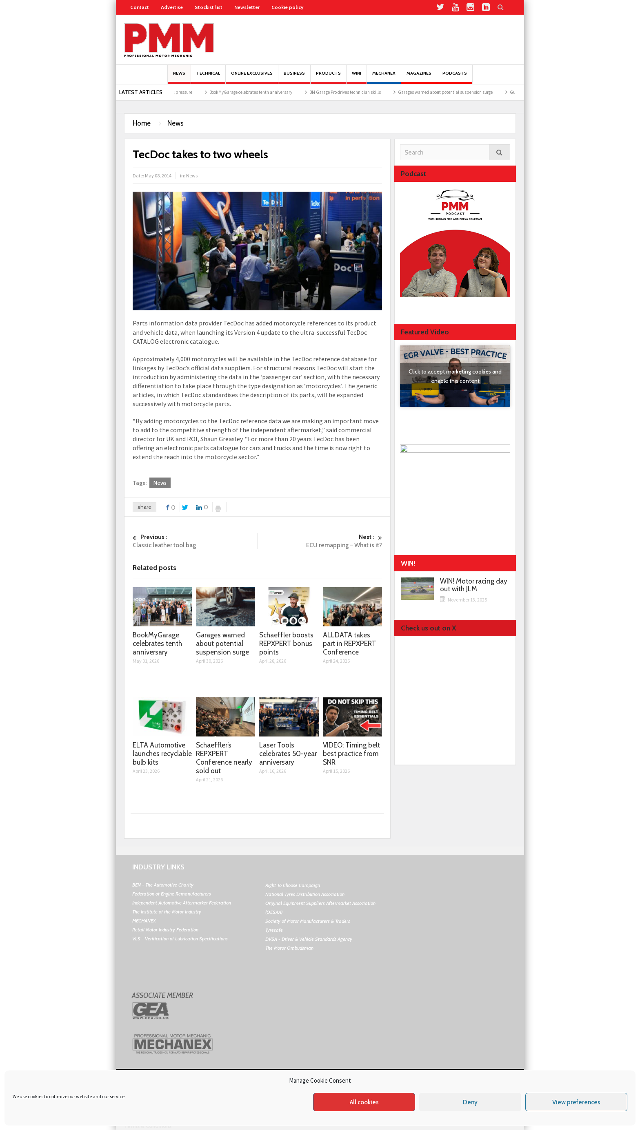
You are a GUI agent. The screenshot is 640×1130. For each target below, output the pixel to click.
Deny (470, 1102)
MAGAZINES (419, 77)
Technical (208, 77)
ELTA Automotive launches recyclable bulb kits (162, 753)
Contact (139, 7)
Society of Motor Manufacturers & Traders (307, 921)
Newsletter (247, 7)
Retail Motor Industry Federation (165, 930)
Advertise (172, 7)
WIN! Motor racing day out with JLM (473, 585)
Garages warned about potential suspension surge (455, 92)
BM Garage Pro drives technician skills (355, 92)
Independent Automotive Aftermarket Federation (181, 903)
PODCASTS (454, 77)
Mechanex (384, 77)
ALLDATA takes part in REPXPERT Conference (349, 643)
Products (328, 77)
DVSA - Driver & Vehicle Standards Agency (308, 939)
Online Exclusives (252, 77)
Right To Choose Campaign (292, 885)
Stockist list (208, 7)
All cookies (364, 1102)
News (179, 77)
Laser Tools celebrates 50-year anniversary (288, 753)
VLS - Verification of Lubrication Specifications (180, 938)
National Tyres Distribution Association (304, 894)
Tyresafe (274, 930)
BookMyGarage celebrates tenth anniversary (261, 92)
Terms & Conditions (147, 1126)
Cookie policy (287, 7)
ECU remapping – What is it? (320, 541)
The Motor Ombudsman (289, 948)
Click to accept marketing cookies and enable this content (455, 376)
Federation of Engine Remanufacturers (171, 894)
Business (294, 77)
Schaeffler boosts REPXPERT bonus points (286, 643)
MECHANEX (144, 921)
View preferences (576, 1102)
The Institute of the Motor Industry (166, 912)
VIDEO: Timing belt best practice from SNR (351, 753)
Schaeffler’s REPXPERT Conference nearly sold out (224, 758)
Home (142, 123)
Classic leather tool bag (195, 541)
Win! (357, 77)
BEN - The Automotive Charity (162, 885)
